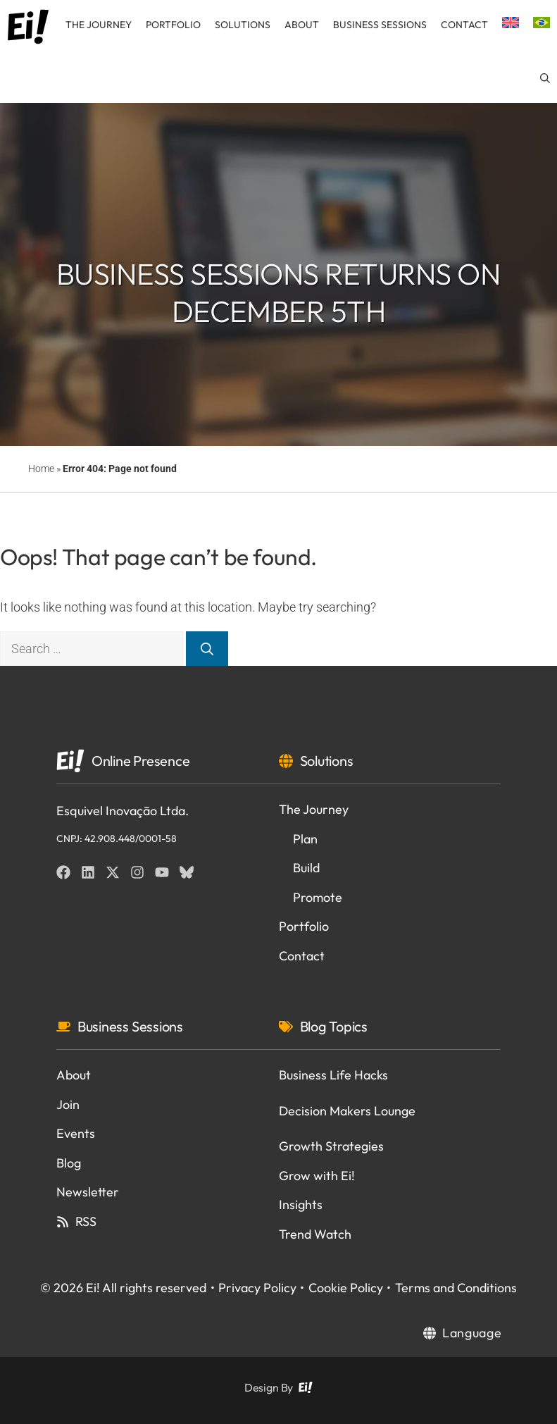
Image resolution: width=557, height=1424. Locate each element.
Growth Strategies (331, 1146)
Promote (317, 897)
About (301, 24)
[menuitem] (510, 24)
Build (306, 868)
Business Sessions (380, 24)
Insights (301, 1204)
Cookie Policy (345, 1288)
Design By (268, 1387)
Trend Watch (315, 1234)
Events (75, 1133)
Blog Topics (334, 1026)
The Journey (98, 24)
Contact (464, 24)
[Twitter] (113, 872)
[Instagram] (137, 872)
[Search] (207, 648)
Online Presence (140, 760)
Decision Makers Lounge (347, 1111)
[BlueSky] (187, 872)
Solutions (242, 24)
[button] (545, 78)
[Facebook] (63, 872)
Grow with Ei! (317, 1176)
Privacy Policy (257, 1288)
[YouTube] (162, 872)
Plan (305, 839)
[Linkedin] (88, 872)
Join (68, 1104)
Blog (68, 1163)
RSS (85, 1221)
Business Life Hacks (333, 1075)
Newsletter (87, 1192)
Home (41, 468)
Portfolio (173, 24)
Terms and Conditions (456, 1288)
